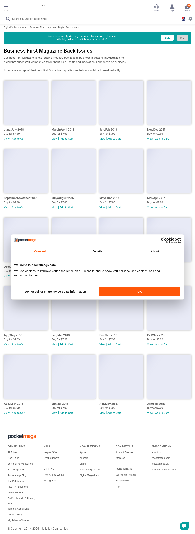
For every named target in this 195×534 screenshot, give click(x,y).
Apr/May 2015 (108, 403)
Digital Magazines (89, 475)
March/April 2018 (63, 129)
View (7, 138)
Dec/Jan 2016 (108, 335)
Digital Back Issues (68, 27)
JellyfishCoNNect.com (163, 469)
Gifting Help (50, 480)
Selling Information (126, 474)
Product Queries (124, 452)
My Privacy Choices (18, 520)
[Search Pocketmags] (7, 19)
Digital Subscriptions (15, 27)
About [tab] (155, 251)
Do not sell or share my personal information (55, 291)
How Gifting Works (54, 474)
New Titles (13, 458)
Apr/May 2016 (13, 335)
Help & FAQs (50, 452)
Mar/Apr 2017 (156, 198)
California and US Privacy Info (21, 500)
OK (139, 291)
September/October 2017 (20, 198)
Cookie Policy (15, 514)
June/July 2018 (14, 129)
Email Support (51, 458)
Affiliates (120, 458)
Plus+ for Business (18, 486)
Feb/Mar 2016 (61, 335)
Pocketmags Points (89, 469)
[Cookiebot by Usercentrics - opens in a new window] (164, 240)
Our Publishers (16, 481)
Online (82, 463)
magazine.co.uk (160, 463)
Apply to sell (122, 480)
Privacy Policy (15, 492)
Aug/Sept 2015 (13, 403)
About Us (156, 452)
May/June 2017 (109, 198)
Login (118, 486)
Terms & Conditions (18, 508)
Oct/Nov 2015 (156, 335)
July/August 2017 (63, 198)
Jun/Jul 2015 (60, 403)
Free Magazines (16, 469)
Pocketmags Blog (17, 475)
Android (83, 458)
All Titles (12, 452)
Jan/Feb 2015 (156, 403)
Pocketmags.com (160, 458)
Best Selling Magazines (20, 463)
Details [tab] (97, 251)
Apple (82, 452)
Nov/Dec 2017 (156, 129)
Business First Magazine (43, 27)
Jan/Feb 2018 (108, 129)
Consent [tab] (40, 251)
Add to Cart (18, 138)
